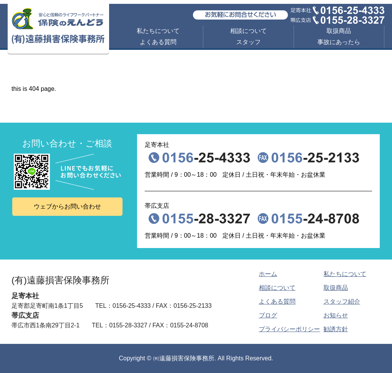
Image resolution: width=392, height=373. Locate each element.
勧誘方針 (335, 329)
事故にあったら (338, 42)
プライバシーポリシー (289, 329)
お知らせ (335, 315)
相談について (248, 31)
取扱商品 (339, 31)
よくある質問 (158, 42)
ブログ (268, 315)
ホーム (268, 274)
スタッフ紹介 (341, 301)
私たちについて (158, 31)
